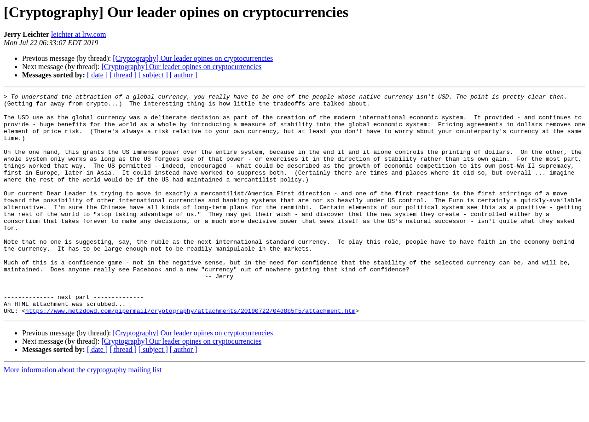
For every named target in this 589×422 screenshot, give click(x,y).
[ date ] (97, 75)
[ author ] (183, 75)
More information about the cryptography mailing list (83, 414)
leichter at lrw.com (78, 34)
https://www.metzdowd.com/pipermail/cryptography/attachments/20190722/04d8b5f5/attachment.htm (190, 355)
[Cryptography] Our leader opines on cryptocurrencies (193, 58)
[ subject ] (153, 75)
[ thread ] (123, 75)
